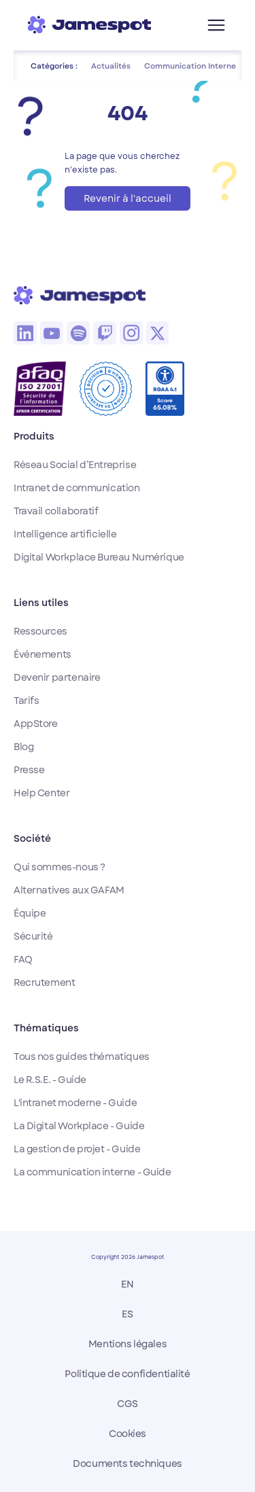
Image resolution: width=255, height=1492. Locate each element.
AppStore (36, 723)
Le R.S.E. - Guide (50, 1079)
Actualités (111, 65)
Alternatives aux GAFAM (69, 890)
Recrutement (44, 982)
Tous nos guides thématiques (82, 1056)
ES (127, 1314)
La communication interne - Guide (92, 1172)
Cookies (127, 1433)
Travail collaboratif (56, 511)
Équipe (30, 913)
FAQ (23, 959)
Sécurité (33, 936)
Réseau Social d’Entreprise (75, 465)
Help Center (41, 793)
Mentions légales (127, 1344)
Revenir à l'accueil (127, 198)
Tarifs (26, 700)
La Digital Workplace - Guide (79, 1126)
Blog (23, 746)
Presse (29, 770)
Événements (42, 654)
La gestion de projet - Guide (77, 1149)
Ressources (40, 631)
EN (127, 1284)
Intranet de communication (77, 488)
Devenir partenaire (57, 677)
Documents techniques (127, 1463)
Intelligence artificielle (65, 534)
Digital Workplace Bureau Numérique (99, 557)
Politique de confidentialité (127, 1374)
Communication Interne (190, 65)
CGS (127, 1403)
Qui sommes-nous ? (59, 867)
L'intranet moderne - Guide (75, 1102)
